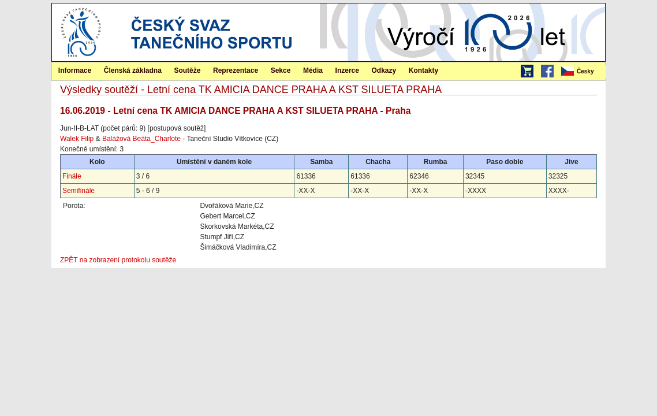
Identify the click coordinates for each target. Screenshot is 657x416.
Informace (74, 70)
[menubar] (582, 72)
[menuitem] (582, 72)
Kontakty (423, 70)
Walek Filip (77, 139)
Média (313, 70)
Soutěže (187, 70)
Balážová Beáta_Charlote (141, 139)
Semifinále (78, 191)
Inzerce (347, 70)
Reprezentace (235, 70)
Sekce (281, 70)
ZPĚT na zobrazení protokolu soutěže (118, 260)
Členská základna (133, 70)
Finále (71, 176)
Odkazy (384, 70)
